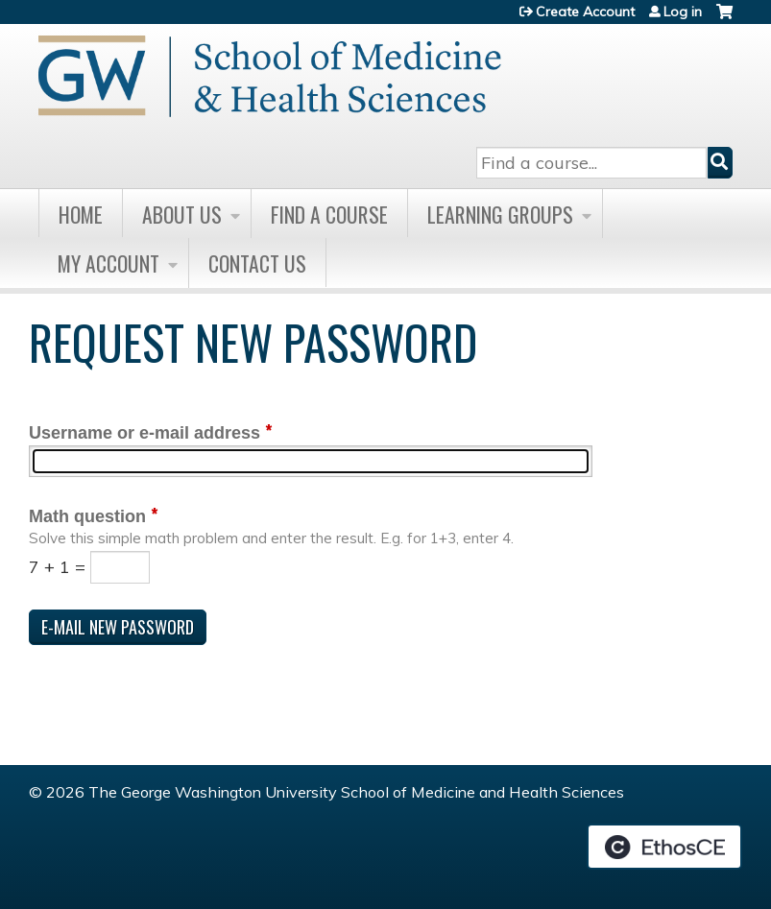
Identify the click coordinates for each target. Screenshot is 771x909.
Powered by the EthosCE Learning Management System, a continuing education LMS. (664, 847)
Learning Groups (500, 214)
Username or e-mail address (144, 433)
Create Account (585, 11)
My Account (108, 263)
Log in (682, 11)
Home (81, 214)
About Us (182, 214)
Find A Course (329, 214)
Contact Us (257, 263)
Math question (87, 516)
